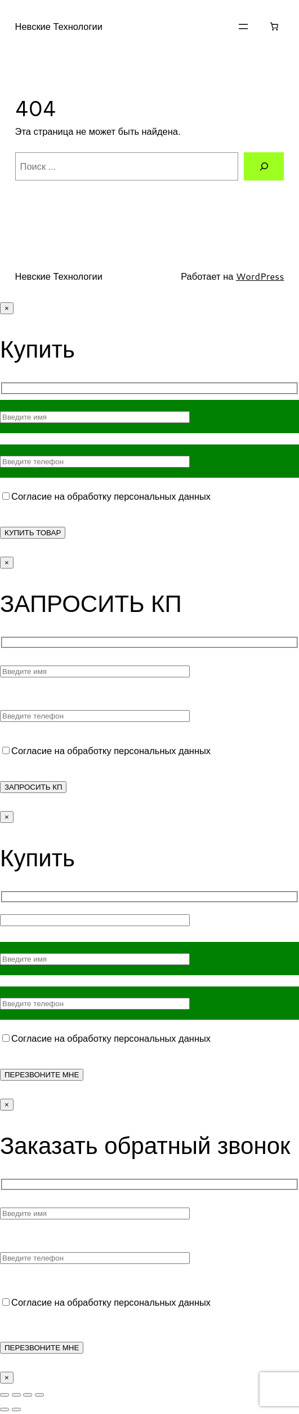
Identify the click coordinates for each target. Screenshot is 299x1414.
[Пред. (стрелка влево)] (4, 1409)
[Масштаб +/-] (4, 1395)
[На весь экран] (16, 1395)
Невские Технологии (58, 26)
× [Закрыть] (7, 308)
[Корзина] (274, 26)
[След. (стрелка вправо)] (16, 1409)
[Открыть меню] (243, 26)
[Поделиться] (27, 1395)
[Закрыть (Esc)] (39, 1395)
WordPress (260, 276)
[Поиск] (264, 166)
